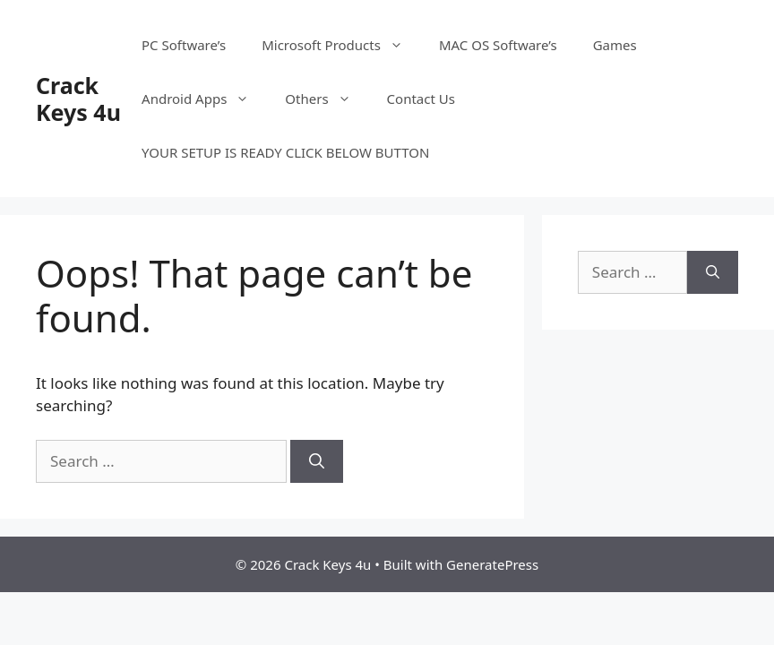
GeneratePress (492, 564)
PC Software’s (184, 45)
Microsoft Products (341, 45)
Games (615, 45)
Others (326, 98)
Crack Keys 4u (78, 98)
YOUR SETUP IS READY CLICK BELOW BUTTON (285, 152)
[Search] (316, 461)
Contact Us (421, 99)
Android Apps (204, 98)
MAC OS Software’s (498, 45)
